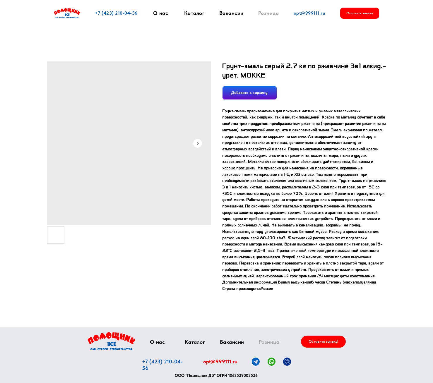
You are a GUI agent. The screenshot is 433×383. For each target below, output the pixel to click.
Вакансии (231, 13)
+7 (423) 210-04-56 (116, 13)
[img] (111, 341)
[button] (359, 13)
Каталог (194, 13)
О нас (160, 13)
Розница (268, 13)
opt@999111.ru (310, 13)
